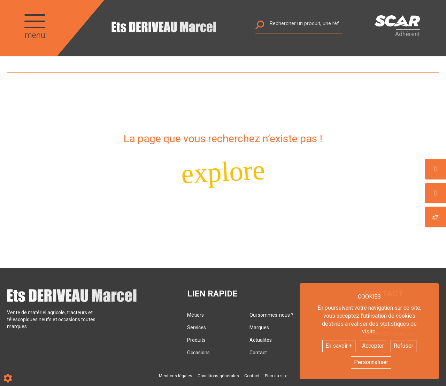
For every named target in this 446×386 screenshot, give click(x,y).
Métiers (195, 315)
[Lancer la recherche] (259, 27)
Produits (196, 340)
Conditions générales (218, 375)
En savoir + (338, 345)
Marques (259, 327)
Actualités (260, 340)
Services (196, 327)
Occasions (198, 352)
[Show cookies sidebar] (7, 378)
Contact (258, 352)
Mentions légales (175, 375)
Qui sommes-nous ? (271, 315)
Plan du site (276, 375)
